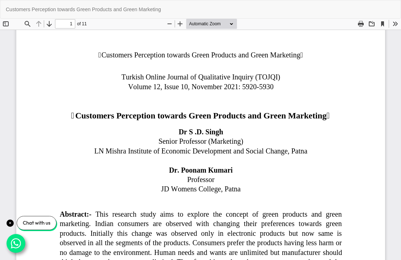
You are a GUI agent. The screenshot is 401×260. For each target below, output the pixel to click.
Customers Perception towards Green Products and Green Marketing (83, 9)
